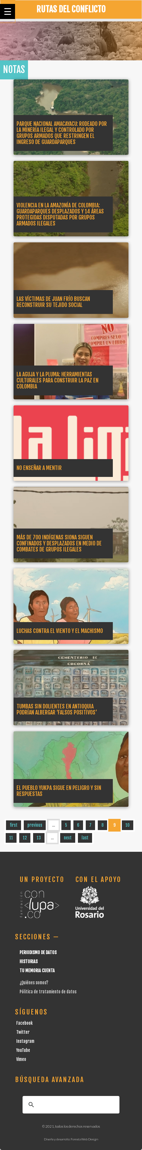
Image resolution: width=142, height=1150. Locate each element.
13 (39, 837)
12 (25, 837)
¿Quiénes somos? (34, 982)
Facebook (24, 1023)
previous (34, 825)
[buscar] (70, 1104)
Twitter (22, 1032)
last (85, 837)
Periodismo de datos (38, 952)
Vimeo (21, 1059)
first (13, 825)
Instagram (25, 1041)
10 (127, 825)
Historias (29, 961)
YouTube (23, 1050)
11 (11, 837)
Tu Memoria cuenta (37, 970)
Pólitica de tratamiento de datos (48, 991)
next (68, 837)
